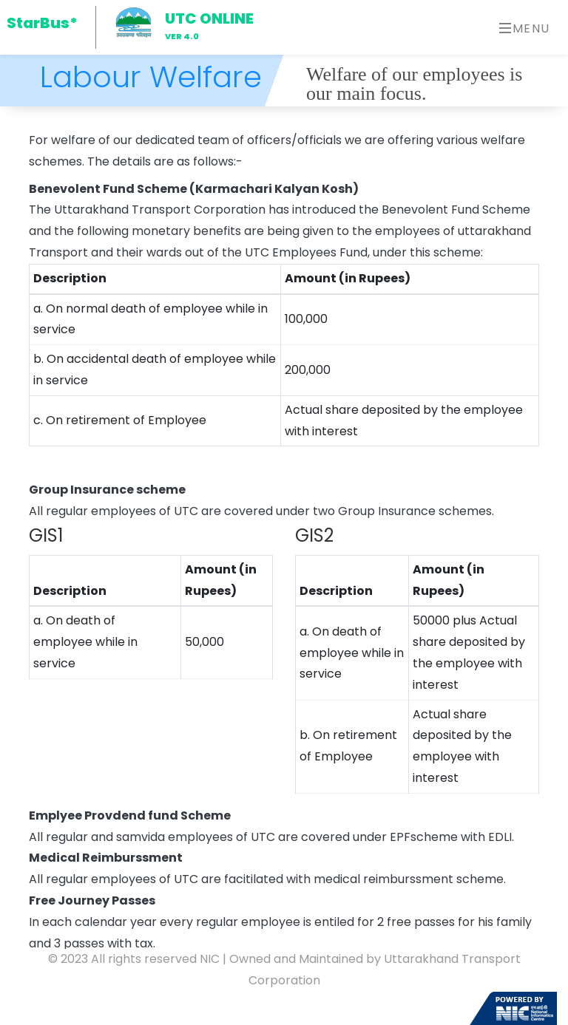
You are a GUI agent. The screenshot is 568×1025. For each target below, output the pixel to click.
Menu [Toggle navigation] (524, 28)
